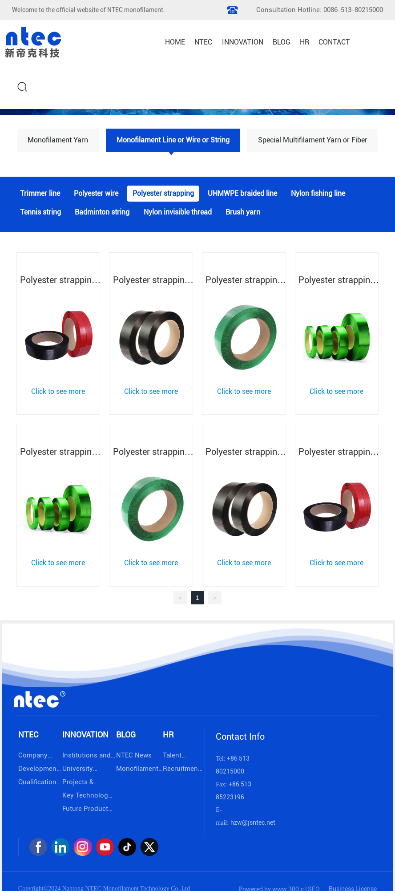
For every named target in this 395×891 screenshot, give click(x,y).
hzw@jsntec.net (252, 822)
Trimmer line (40, 194)
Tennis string (40, 213)
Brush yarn (243, 213)
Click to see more (58, 391)
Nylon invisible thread (178, 213)
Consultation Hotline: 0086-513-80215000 (319, 10)
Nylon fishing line (318, 194)
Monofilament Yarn (58, 140)
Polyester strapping (163, 194)
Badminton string (102, 213)
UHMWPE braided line (242, 194)
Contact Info (240, 736)
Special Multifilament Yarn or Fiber (312, 140)
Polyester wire (96, 194)
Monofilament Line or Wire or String (173, 140)
